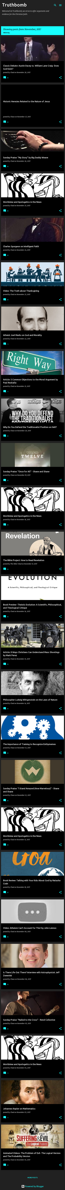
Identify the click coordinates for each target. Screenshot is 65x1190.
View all (6, 33)
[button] (60, 77)
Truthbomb (14, 4)
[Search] (55, 5)
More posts (33, 1177)
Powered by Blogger (32, 1186)
